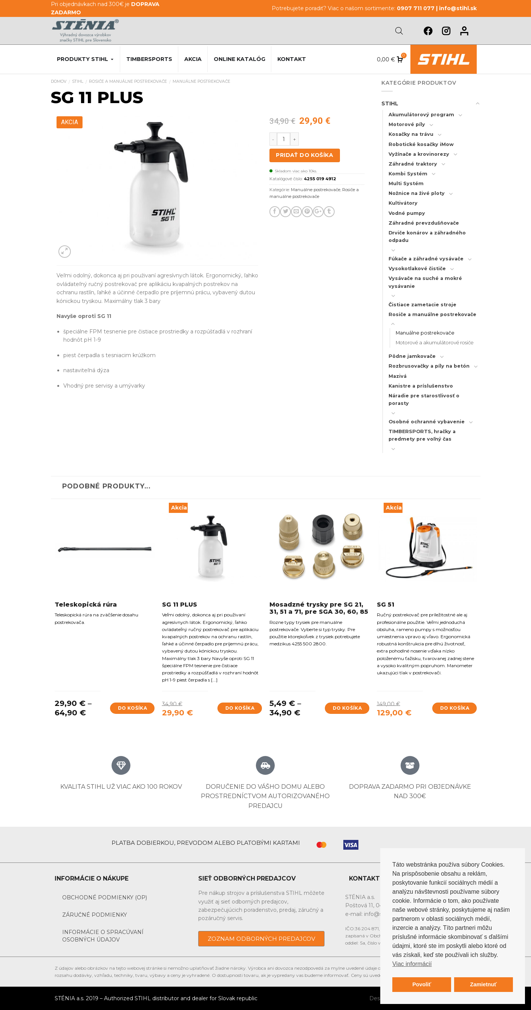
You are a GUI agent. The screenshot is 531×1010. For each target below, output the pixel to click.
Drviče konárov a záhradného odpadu (427, 236)
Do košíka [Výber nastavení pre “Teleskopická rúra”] (132, 708)
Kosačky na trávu (411, 134)
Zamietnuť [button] (483, 984)
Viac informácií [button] (412, 964)
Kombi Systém (408, 173)
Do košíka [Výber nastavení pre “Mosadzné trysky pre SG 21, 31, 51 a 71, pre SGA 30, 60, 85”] (347, 708)
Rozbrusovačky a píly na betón (429, 366)
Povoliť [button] (421, 984)
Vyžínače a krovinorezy (419, 154)
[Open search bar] (399, 30)
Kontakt (291, 59)
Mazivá (398, 376)
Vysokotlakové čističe (417, 268)
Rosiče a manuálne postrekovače (128, 81)
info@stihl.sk (458, 8)
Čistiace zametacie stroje (422, 304)
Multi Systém (406, 183)
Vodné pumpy (407, 213)
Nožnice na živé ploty (417, 193)
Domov (58, 81)
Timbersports (149, 59)
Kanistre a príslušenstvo (421, 386)
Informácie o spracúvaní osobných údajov (103, 936)
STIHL (77, 81)
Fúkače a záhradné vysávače (426, 259)
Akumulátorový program (421, 114)
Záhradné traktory (413, 164)
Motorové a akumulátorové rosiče (434, 342)
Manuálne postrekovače (201, 81)
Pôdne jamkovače (412, 356)
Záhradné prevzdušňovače (424, 223)
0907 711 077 (416, 8)
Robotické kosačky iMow (421, 144)
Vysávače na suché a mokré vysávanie (425, 282)
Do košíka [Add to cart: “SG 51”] (454, 708)
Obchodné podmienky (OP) (104, 897)
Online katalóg (239, 59)
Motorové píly (407, 124)
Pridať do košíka (304, 155)
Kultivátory (403, 203)
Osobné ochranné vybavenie (427, 421)
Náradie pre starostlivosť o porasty (424, 399)
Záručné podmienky (94, 914)
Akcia (193, 59)
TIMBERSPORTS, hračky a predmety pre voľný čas (422, 435)
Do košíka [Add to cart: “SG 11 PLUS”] (239, 708)
